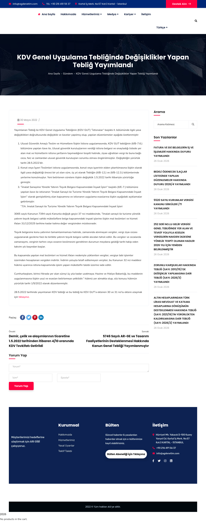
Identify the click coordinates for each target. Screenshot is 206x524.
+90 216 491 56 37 (166, 448)
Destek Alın (181, 4)
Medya (111, 14)
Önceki (12, 331)
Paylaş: (13, 317)
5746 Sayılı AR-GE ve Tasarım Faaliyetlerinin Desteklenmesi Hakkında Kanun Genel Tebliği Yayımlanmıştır (117, 341)
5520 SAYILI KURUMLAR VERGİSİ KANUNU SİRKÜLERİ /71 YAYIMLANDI (173, 204)
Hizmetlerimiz (90, 14)
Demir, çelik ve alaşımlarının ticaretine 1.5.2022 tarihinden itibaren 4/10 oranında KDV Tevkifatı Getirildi (41, 341)
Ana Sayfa (54, 73)
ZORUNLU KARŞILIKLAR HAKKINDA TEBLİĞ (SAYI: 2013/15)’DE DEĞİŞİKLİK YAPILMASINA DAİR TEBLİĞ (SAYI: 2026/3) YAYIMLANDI (175, 273)
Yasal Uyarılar (66, 445)
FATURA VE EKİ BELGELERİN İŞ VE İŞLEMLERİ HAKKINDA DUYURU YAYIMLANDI (174, 152)
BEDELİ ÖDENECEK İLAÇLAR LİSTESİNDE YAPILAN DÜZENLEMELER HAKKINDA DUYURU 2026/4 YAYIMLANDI (172, 178)
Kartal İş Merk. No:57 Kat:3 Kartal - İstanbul (100, 3)
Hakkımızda (65, 434)
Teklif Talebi (65, 451)
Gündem (68, 73)
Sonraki (145, 331)
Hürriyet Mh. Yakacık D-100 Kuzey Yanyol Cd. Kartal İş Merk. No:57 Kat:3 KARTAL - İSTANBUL (174, 438)
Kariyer (128, 14)
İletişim (146, 14)
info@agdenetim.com (23, 3)
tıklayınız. (24, 297)
